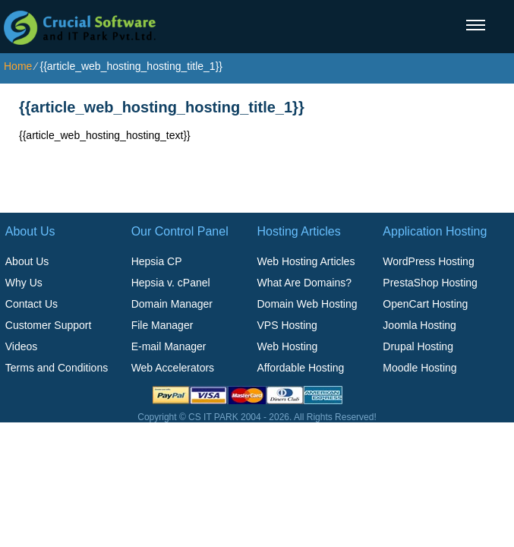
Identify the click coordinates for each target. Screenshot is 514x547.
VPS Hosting (287, 325)
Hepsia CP (156, 261)
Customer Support (48, 325)
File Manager (162, 325)
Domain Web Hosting (307, 304)
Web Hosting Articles (306, 261)
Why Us (24, 283)
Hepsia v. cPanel (170, 283)
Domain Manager (172, 304)
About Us (27, 261)
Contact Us (31, 304)
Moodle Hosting (419, 368)
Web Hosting (287, 346)
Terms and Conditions (56, 368)
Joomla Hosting (419, 325)
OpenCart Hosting (425, 304)
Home (18, 66)
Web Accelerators (172, 368)
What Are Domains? (304, 283)
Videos (21, 346)
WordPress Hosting (428, 261)
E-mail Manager (169, 346)
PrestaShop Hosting (430, 283)
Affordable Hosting (300, 368)
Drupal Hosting (418, 346)
